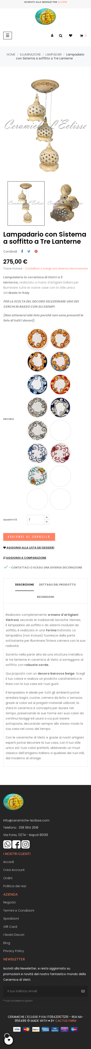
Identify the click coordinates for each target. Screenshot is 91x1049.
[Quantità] (35, 519)
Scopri (62, 2)
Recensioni (45, 597)
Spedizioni (11, 918)
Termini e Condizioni (18, 910)
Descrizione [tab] (24, 584)
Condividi (22, 252)
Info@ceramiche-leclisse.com (26, 820)
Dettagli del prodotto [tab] (57, 584)
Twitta (28, 252)
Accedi (8, 862)
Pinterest (36, 252)
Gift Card (10, 927)
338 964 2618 (28, 827)
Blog (6, 943)
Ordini (7, 878)
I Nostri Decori (13, 935)
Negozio (9, 902)
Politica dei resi (14, 886)
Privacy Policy (13, 951)
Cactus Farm (65, 1021)
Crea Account (14, 870)
